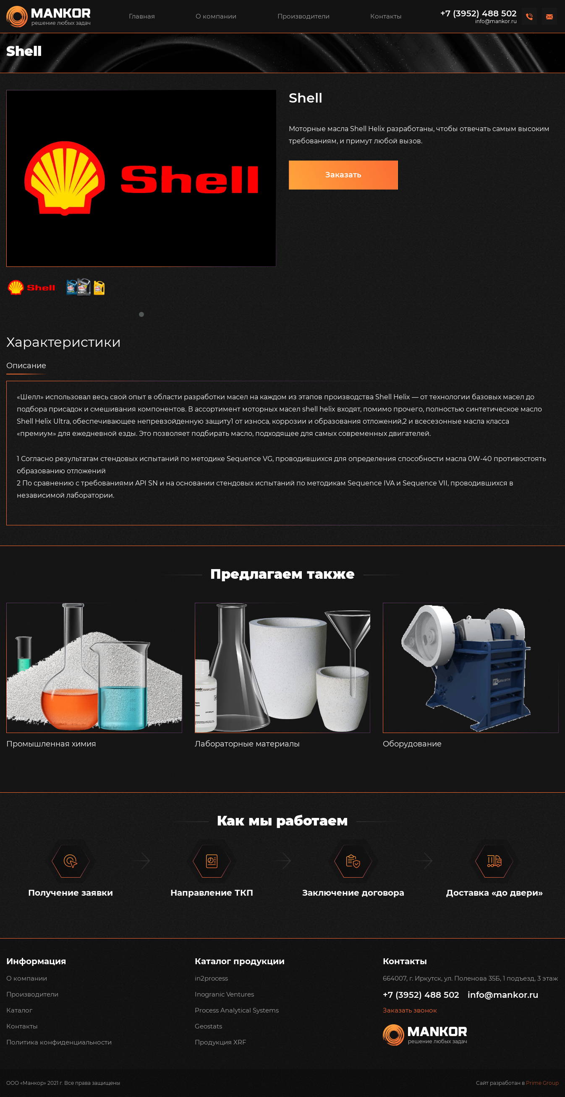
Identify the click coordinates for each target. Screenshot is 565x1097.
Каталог (19, 1010)
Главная (142, 16)
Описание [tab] (26, 365)
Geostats (208, 1026)
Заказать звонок (410, 1010)
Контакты (386, 16)
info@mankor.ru (496, 21)
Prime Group (542, 1083)
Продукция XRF (220, 1042)
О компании (216, 16)
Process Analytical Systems (237, 1010)
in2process (211, 978)
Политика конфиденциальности (59, 1042)
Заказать (343, 174)
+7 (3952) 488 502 (478, 13)
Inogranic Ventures (224, 994)
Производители (303, 16)
